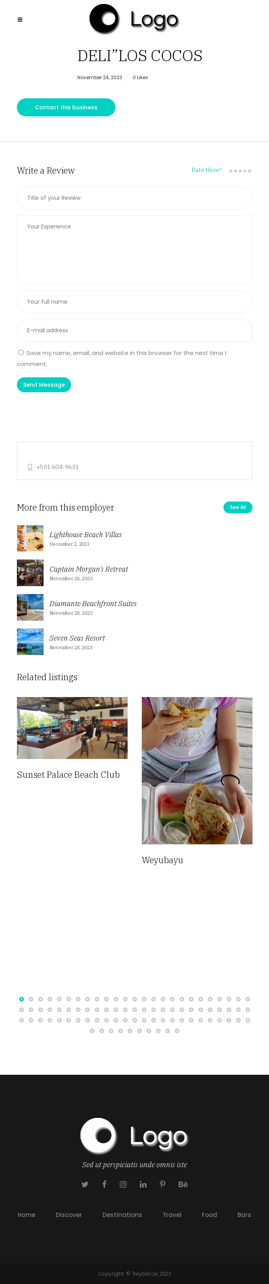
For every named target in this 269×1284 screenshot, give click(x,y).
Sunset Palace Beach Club (68, 774)
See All (238, 507)
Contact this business (66, 107)
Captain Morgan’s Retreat (88, 569)
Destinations (122, 1215)
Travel (172, 1215)
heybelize (145, 1273)
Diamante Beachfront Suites (93, 603)
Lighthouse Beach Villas (85, 534)
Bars (244, 1215)
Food (209, 1215)
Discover (69, 1215)
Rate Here (207, 170)
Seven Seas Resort (77, 638)
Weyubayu (162, 860)
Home (26, 1215)
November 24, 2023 (99, 77)
